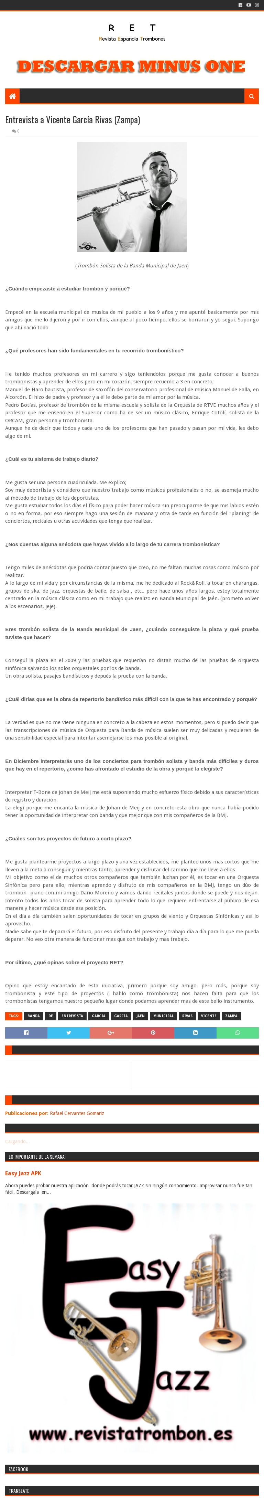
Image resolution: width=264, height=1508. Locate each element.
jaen (140, 1016)
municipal (163, 1016)
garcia (99, 1016)
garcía (121, 1016)
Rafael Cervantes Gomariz (77, 1113)
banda (34, 1016)
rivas (187, 1016)
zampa (231, 1016)
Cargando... (17, 1141)
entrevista (72, 1016)
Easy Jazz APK (23, 1173)
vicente (209, 1016)
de (50, 1016)
